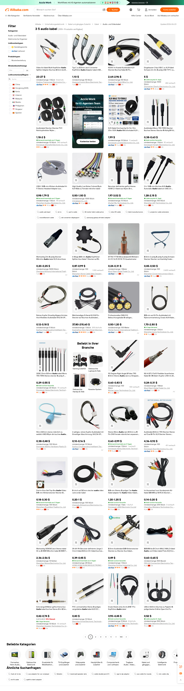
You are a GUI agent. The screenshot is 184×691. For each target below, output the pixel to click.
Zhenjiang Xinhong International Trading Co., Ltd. (52, 271)
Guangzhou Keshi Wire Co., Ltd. (120, 82)
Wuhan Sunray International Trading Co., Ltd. (123, 330)
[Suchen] (113, 10)
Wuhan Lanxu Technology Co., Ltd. (121, 390)
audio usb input (43, 212)
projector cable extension (158, 212)
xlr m (58, 212)
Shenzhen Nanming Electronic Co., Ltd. (159, 623)
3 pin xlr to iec (14, 674)
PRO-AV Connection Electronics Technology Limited (159, 563)
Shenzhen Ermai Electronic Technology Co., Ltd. (87, 621)
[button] (104, 9)
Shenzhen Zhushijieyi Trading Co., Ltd (51, 507)
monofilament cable (45, 218)
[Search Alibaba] (68, 9)
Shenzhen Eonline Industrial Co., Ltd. (122, 565)
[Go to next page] (126, 637)
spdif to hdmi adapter (33, 680)
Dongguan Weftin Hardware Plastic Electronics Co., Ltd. (52, 446)
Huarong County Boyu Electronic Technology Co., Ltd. (87, 82)
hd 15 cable (13, 680)
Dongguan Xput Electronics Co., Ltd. (158, 449)
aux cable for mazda (142, 674)
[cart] (139, 10)
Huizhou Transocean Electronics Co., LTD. (52, 82)
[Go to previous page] (85, 637)
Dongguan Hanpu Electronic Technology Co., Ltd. (52, 390)
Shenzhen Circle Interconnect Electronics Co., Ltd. (159, 274)
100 (121, 637)
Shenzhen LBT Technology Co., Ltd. (158, 203)
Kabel (97, 24)
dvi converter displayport (69, 218)
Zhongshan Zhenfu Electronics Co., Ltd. (159, 86)
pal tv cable (71, 212)
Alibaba (38, 24)
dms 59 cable (115, 212)
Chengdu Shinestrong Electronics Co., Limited (87, 505)
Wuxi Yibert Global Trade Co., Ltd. (121, 271)
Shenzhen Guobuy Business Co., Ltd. (50, 203)
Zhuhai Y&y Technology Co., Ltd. (120, 203)
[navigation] (19, 330)
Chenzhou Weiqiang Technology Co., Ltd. (159, 507)
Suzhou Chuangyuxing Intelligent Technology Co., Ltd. (52, 330)
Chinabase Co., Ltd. (79, 201)
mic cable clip (162, 674)
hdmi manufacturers (134, 212)
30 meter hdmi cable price (93, 212)
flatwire (58, 674)
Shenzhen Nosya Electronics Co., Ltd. (51, 563)
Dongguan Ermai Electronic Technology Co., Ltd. (123, 623)
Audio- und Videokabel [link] (112, 24)
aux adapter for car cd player (37, 674)
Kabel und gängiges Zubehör (79, 24)
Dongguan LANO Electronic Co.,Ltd (122, 507)
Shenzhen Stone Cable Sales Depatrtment (87, 274)
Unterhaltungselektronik (54, 24)
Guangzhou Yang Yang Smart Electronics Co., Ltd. (87, 330)
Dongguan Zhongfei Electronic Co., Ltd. (51, 145)
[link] (180, 666)
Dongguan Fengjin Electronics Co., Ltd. (159, 145)
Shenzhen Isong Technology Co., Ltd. (158, 332)
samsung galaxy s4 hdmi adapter (97, 218)
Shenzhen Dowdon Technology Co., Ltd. (52, 626)
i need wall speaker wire (77, 674)
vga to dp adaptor (121, 674)
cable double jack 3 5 (100, 674)
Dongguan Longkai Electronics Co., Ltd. (123, 143)
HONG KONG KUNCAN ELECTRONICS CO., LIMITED (87, 565)
